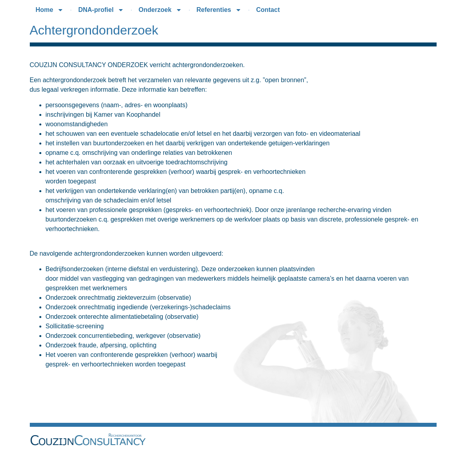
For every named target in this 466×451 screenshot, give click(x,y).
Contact (268, 9)
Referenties (219, 10)
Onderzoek (160, 10)
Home (50, 10)
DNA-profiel (101, 10)
